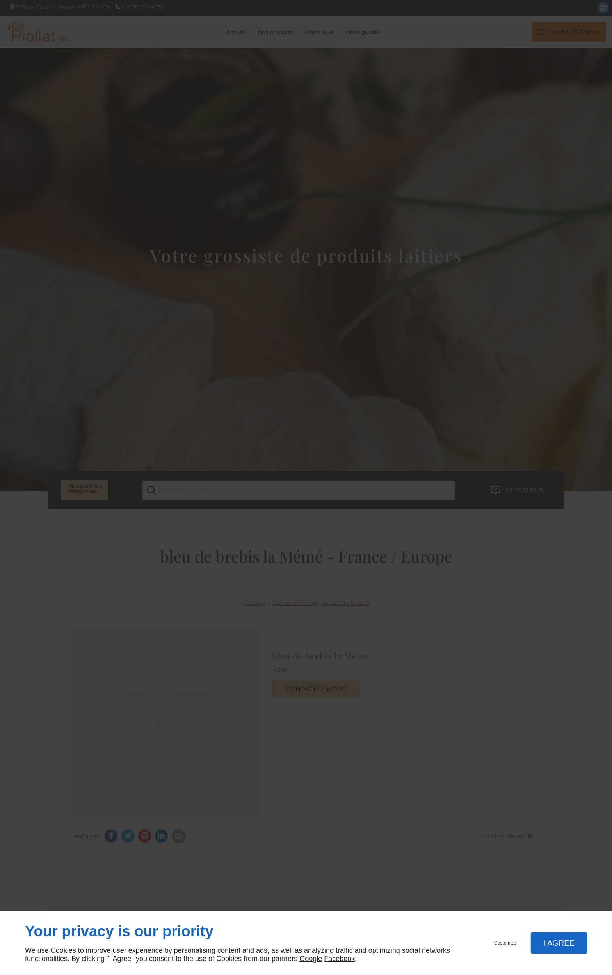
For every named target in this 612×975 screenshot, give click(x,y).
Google (310, 958)
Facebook (339, 958)
